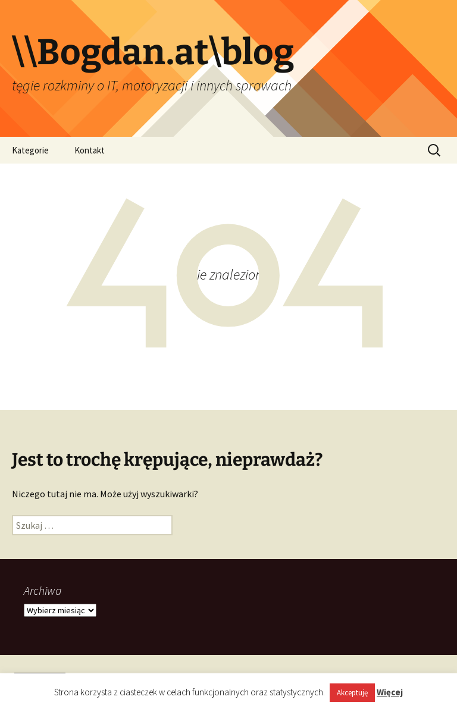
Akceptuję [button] (352, 693)
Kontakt (89, 150)
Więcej (390, 692)
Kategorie (30, 150)
